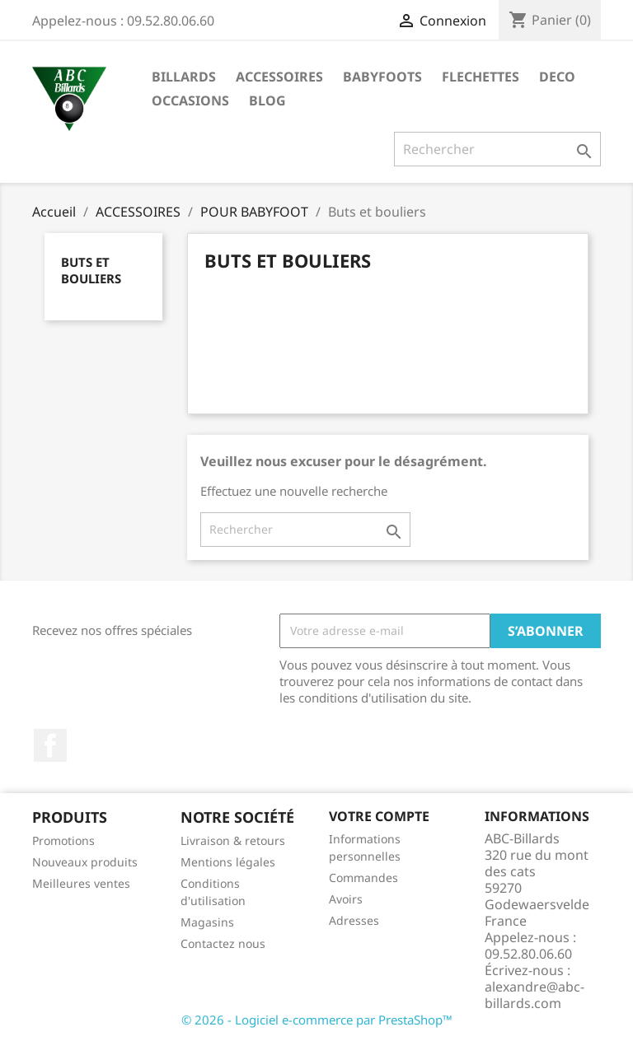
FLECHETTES (480, 77)
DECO (557, 77)
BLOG (267, 100)
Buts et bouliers (91, 270)
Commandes (363, 877)
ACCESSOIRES (279, 77)
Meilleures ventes (81, 883)
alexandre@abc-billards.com (534, 995)
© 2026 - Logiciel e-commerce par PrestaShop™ (316, 1019)
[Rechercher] (497, 149)
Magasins (207, 922)
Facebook (50, 745)
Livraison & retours (233, 840)
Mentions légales (228, 862)
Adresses (354, 920)
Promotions (63, 840)
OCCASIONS (190, 100)
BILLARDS (184, 77)
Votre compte (379, 816)
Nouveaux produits (85, 862)
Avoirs (346, 899)
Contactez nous (223, 943)
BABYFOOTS (382, 77)
